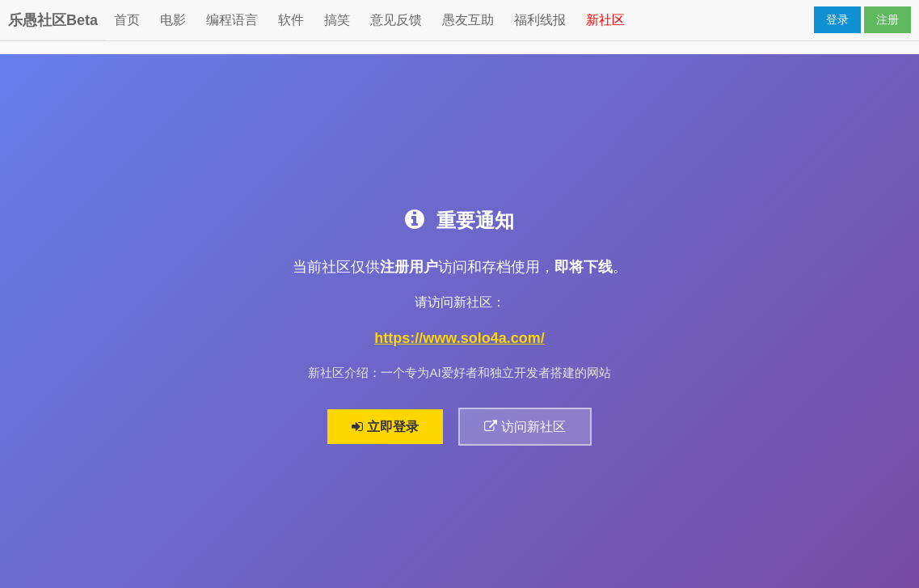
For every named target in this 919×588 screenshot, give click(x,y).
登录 (837, 19)
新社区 (605, 20)
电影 (173, 20)
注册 (887, 19)
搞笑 (337, 20)
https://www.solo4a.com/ (459, 338)
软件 (291, 20)
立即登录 (385, 426)
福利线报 (540, 20)
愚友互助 (468, 20)
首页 (127, 20)
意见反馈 (396, 20)
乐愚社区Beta (53, 20)
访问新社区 (524, 426)
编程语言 (232, 20)
